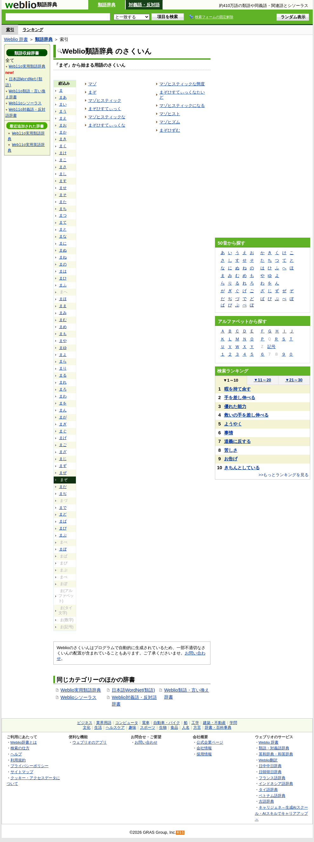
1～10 (230, 380)
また (63, 202)
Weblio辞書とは (23, 742)
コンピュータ (126, 723)
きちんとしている (242, 467)
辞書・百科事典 (218, 727)
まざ (63, 452)
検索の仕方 (20, 748)
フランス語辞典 (272, 778)
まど (63, 514)
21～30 (294, 380)
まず (63, 466)
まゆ (63, 347)
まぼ (63, 549)
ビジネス (84, 723)
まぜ (63, 472)
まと (63, 229)
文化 (86, 727)
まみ (63, 313)
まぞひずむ (169, 130)
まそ (63, 195)
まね (63, 257)
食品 (174, 727)
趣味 (132, 727)
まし (63, 174)
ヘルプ (16, 754)
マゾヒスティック (104, 100)
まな (63, 236)
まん (63, 410)
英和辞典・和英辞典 (276, 754)
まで (63, 507)
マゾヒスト (169, 113)
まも (63, 334)
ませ (63, 188)
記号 (271, 346)
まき (63, 139)
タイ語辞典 (268, 789)
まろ (63, 389)
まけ (63, 153)
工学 (195, 723)
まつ (63, 215)
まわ (63, 396)
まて (63, 222)
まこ (63, 160)
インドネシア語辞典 (276, 783)
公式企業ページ (210, 742)
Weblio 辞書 (16, 39)
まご (63, 445)
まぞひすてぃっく (104, 108)
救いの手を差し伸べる (246, 415)
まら (63, 361)
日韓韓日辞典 (270, 772)
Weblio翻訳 (268, 760)
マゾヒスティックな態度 (182, 84)
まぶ (63, 535)
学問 (233, 723)
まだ (63, 486)
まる (63, 375)
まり (63, 368)
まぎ (63, 424)
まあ (63, 97)
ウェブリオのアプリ (89, 742)
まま (63, 306)
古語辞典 (266, 801)
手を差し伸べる (239, 397)
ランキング (33, 29)
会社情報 (204, 748)
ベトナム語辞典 (272, 795)
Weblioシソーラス (79, 697)
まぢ (63, 493)
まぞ (92, 92)
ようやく (233, 423)
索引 (10, 29)
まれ (63, 382)
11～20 (262, 380)
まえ (63, 118)
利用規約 (18, 760)
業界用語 (103, 723)
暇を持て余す (237, 388)
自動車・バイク (166, 723)
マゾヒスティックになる (182, 105)
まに (63, 243)
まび (63, 528)
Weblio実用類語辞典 (81, 690)
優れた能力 (235, 406)
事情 (228, 432)
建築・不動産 (214, 723)
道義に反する (237, 441)
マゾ (92, 84)
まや (63, 341)
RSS (180, 832)
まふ (63, 285)
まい (63, 104)
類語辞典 (107, 4)
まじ (63, 459)
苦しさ (230, 450)
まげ (63, 438)
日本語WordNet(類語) (133, 690)
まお (63, 125)
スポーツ (147, 727)
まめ (63, 327)
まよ (63, 354)
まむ (63, 320)
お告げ (230, 458)
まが (63, 417)
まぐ (63, 431)
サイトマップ (21, 772)
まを (63, 403)
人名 (186, 727)
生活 (98, 727)
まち (63, 209)
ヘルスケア (115, 727)
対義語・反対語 (144, 4)
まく (63, 146)
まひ (63, 278)
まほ (63, 299)
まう (63, 111)
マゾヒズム (169, 122)
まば (63, 521)
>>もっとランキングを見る (283, 474)
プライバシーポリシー (29, 766)
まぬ (63, 250)
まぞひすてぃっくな (106, 125)
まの (63, 264)
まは (63, 271)
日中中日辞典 (270, 766)
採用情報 (204, 754)
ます (63, 181)
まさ (63, 167)
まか (63, 132)
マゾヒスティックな (106, 117)
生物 (163, 727)
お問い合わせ (146, 742)
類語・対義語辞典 (274, 748)
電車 (146, 723)
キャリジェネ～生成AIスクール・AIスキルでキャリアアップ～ (281, 813)
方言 (197, 727)
